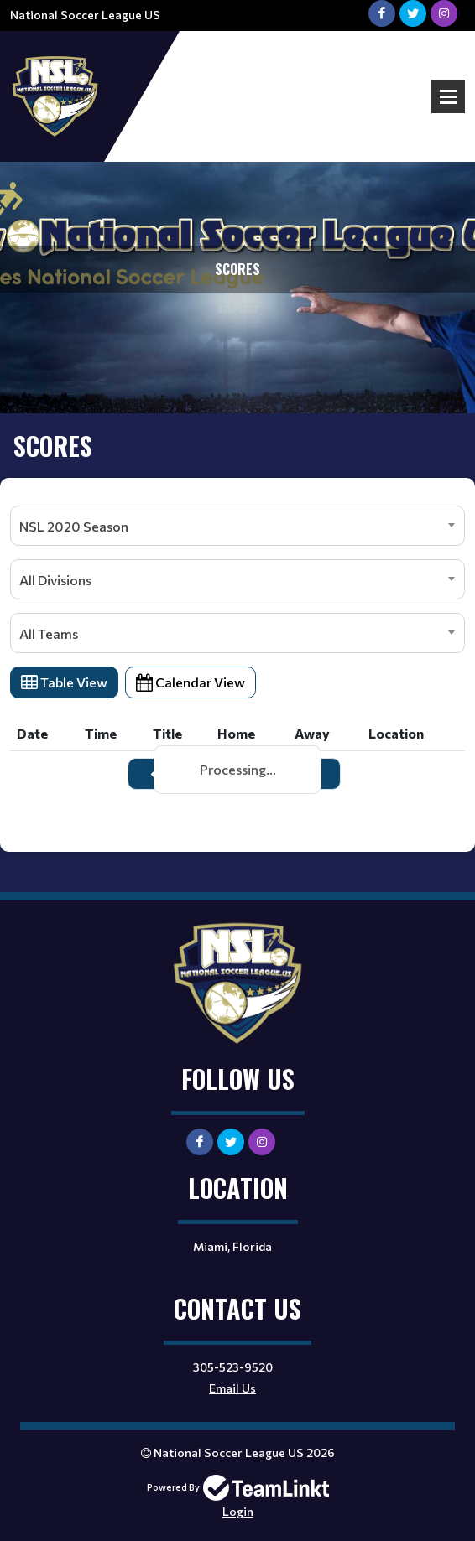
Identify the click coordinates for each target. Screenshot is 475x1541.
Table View (64, 682)
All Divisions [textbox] (55, 580)
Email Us (232, 1388)
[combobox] (237, 526)
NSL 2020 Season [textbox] (73, 526)
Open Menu (448, 96)
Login (237, 1511)
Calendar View (190, 682)
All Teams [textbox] (48, 633)
